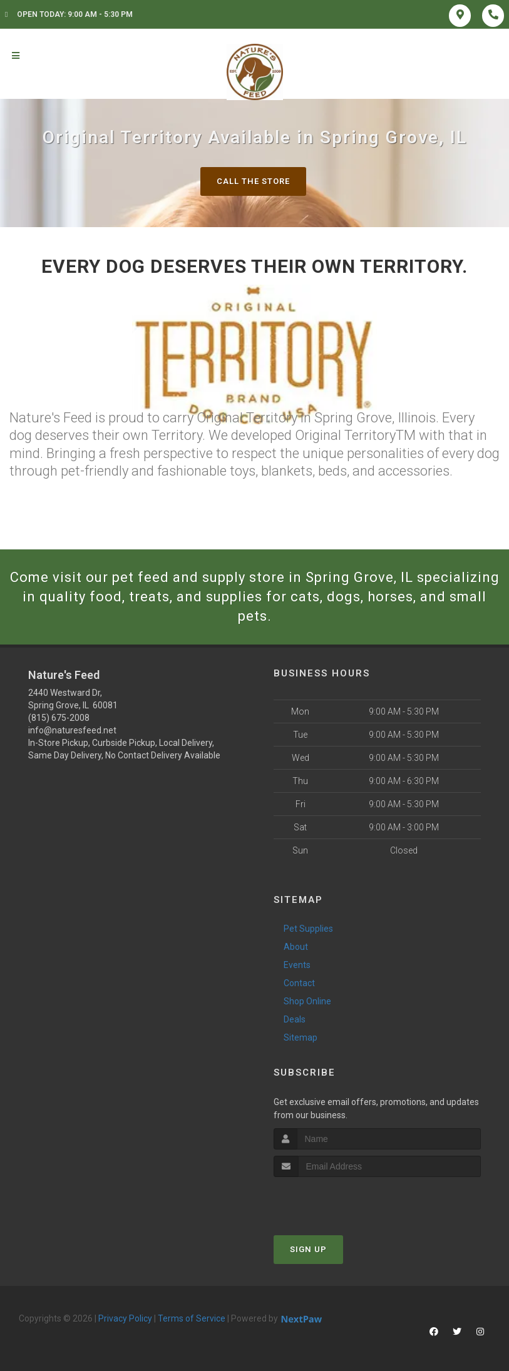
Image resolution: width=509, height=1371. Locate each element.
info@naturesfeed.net (72, 730)
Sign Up (308, 1249)
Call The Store (253, 181)
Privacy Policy (125, 1318)
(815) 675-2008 (59, 718)
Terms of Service (191, 1318)
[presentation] (340, 1200)
